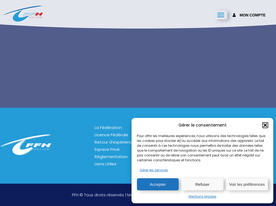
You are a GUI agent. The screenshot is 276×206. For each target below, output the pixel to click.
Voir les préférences (247, 184)
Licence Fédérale (111, 135)
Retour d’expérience (115, 142)
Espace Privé (107, 149)
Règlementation (111, 156)
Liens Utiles (105, 164)
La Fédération (108, 127)
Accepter (158, 184)
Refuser (202, 184)
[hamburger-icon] (221, 15)
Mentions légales (202, 196)
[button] (265, 125)
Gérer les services (154, 170)
